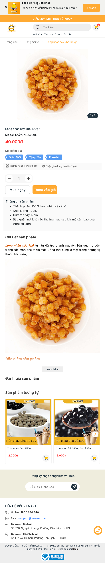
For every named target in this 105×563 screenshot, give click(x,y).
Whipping (38, 34)
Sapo (75, 549)
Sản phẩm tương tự (22, 392)
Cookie (58, 34)
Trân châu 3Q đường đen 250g (73, 448)
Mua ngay (18, 190)
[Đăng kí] (74, 486)
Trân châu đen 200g (19, 448)
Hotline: (25, 512)
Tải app (91, 7)
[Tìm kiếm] (38, 27)
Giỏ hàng (97, 26)
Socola (67, 34)
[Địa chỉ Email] (52, 486)
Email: (29, 518)
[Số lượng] (19, 178)
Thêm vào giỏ (45, 190)
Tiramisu (48, 34)
